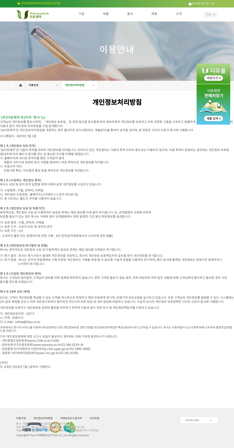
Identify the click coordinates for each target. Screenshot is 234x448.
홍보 (130, 14)
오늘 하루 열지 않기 (201, 3)
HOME (20, 85)
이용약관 (21, 418)
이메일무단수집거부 (71, 418)
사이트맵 (94, 418)
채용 (154, 14)
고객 (179, 14)
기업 (81, 14)
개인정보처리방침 (74, 85)
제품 (106, 14)
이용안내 (33, 85)
